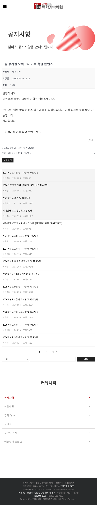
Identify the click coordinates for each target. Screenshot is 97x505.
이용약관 (22, 492)
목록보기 (7, 160)
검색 (86, 359)
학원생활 (9, 406)
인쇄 (91, 140)
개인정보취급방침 (33, 492)
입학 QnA (9, 415)
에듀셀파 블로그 (13, 441)
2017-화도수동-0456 (65, 486)
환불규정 (44, 492)
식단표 (8, 424)
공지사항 (9, 397)
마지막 (55, 351)
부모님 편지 (10, 433)
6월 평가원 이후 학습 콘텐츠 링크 (22, 132)
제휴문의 (51, 492)
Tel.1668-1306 (40, 495)
